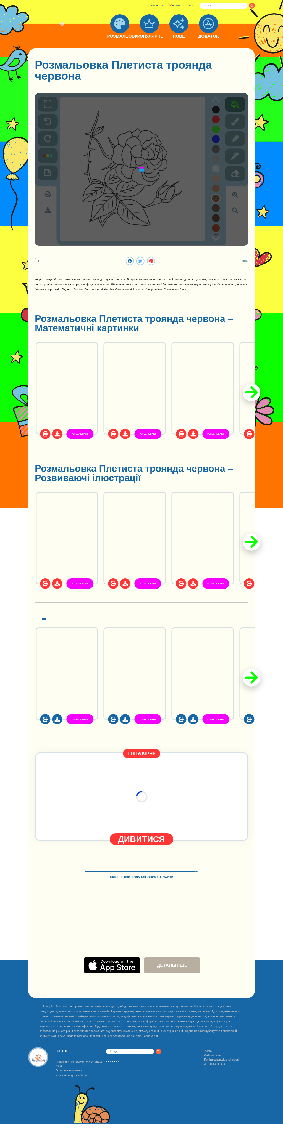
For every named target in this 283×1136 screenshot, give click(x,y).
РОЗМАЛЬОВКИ (119, 36)
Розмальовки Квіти (79, 618)
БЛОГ (190, 6)
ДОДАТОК (208, 36)
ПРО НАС (177, 6)
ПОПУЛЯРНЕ (149, 36)
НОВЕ (179, 36)
